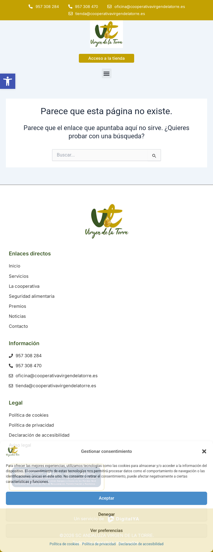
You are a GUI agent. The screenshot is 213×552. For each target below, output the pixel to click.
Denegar (106, 514)
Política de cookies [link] (64, 544)
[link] (7, 81)
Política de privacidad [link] (99, 544)
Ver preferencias (106, 530)
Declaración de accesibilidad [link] (141, 544)
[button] (204, 451)
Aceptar (106, 498)
